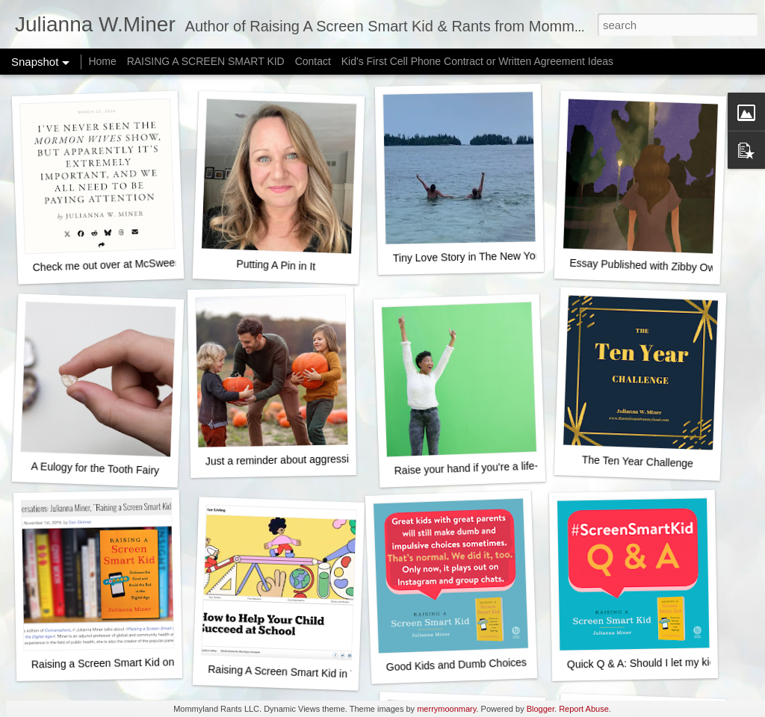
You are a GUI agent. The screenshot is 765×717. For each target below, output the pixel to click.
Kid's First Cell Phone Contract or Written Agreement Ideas (477, 61)
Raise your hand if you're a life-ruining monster (502, 467)
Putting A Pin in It (275, 265)
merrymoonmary (446, 708)
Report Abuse (584, 708)
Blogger (540, 708)
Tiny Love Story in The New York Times (484, 256)
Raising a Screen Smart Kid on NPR (115, 663)
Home (102, 61)
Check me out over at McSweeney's (115, 264)
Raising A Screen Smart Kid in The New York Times (327, 673)
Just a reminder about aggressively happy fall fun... (323, 459)
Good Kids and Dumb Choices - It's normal (484, 663)
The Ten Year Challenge (638, 461)
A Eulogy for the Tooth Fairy (95, 468)
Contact (313, 61)
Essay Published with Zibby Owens (650, 266)
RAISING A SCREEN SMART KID (206, 61)
